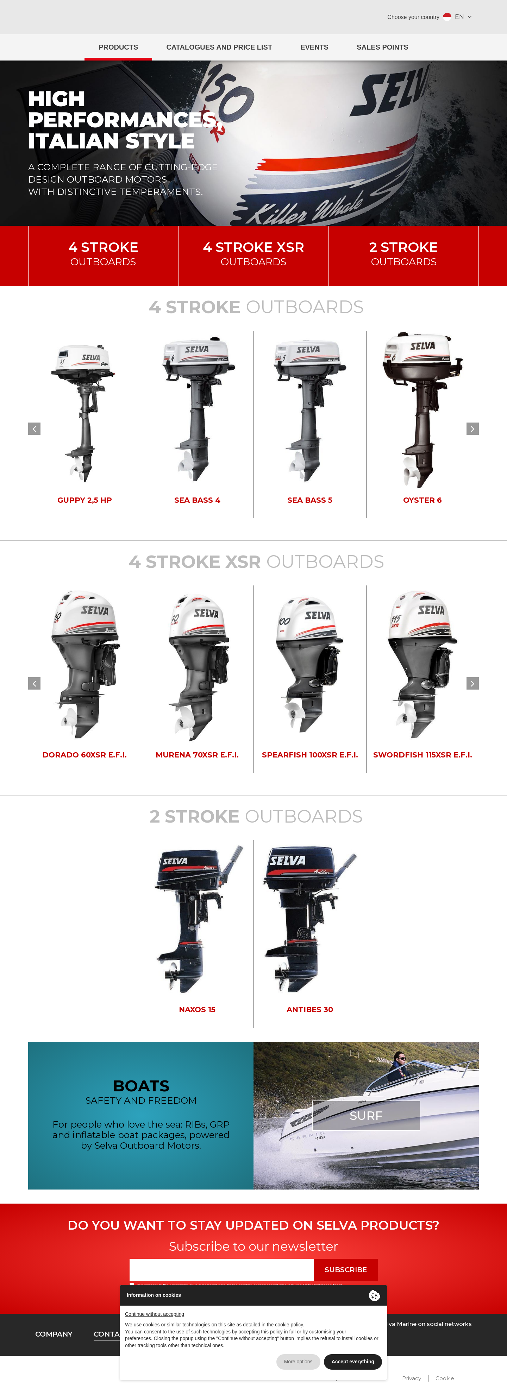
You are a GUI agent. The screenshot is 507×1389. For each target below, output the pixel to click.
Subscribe (346, 1270)
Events (314, 47)
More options (298, 1361)
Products (118, 47)
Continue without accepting (154, 1314)
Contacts (114, 1334)
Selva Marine (253, 17)
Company (54, 1334)
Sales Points (382, 47)
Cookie (445, 1378)
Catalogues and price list (219, 47)
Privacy (411, 1378)
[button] (34, 429)
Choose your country (413, 17)
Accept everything (353, 1361)
